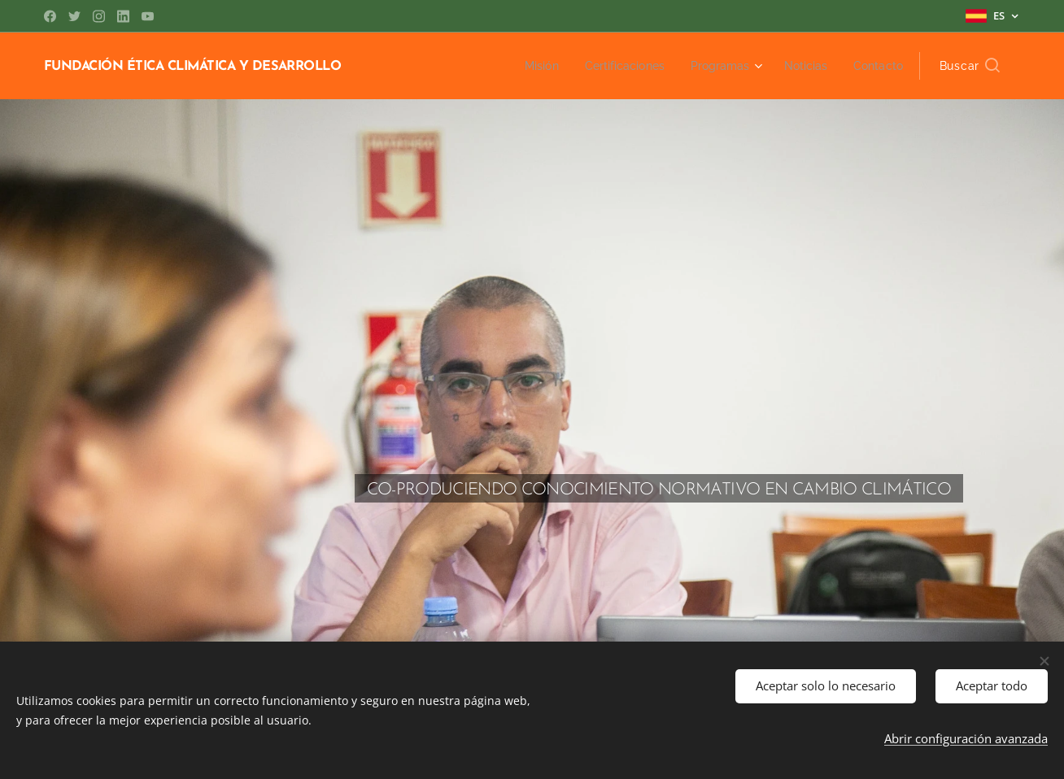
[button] (969, 66)
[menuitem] (525, 66)
